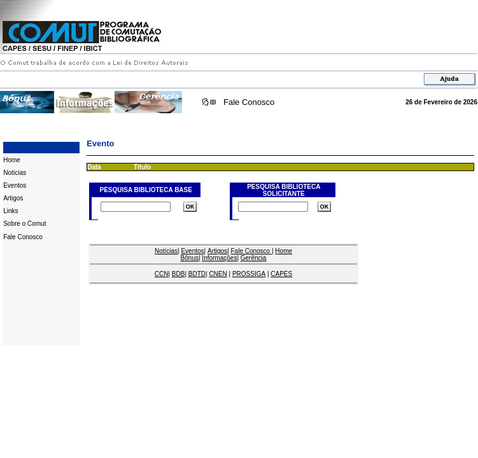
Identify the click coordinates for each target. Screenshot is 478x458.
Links (10, 210)
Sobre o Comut (24, 223)
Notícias (14, 172)
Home (11, 159)
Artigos (13, 198)
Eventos (14, 185)
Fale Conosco (248, 102)
